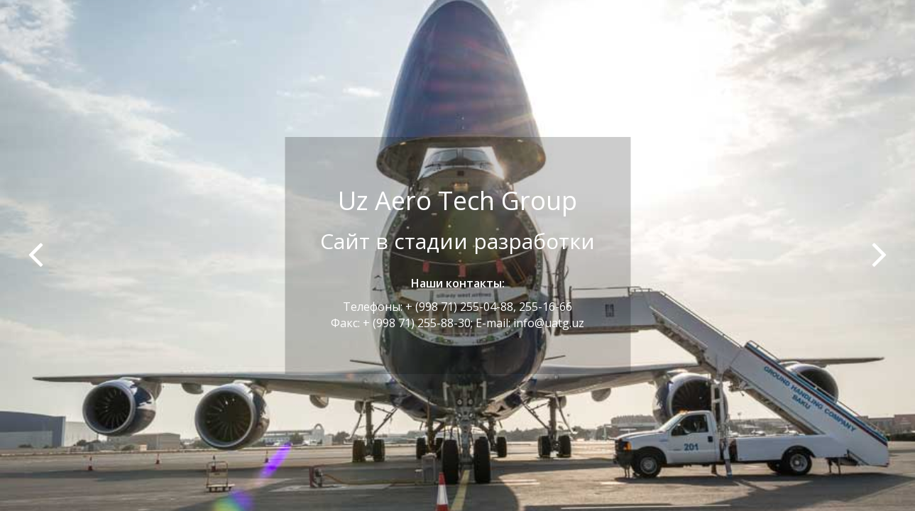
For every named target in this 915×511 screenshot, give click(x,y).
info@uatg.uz (548, 323)
